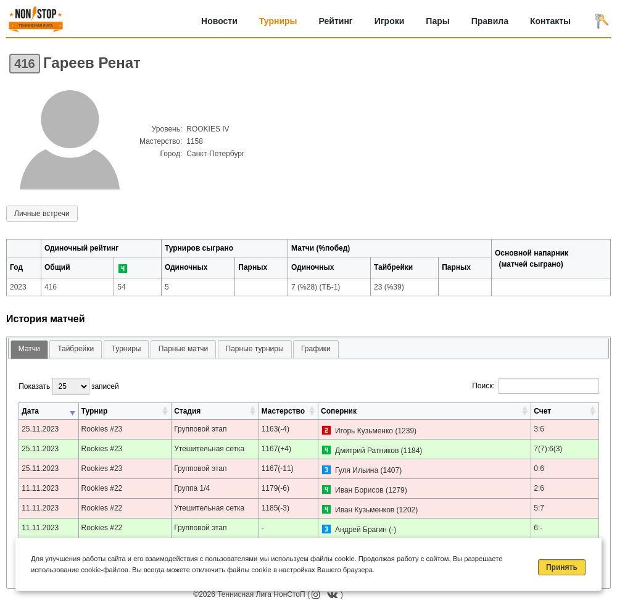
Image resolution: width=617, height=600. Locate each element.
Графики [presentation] (316, 348)
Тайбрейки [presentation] (75, 348)
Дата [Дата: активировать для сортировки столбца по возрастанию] (30, 411)
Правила (489, 21)
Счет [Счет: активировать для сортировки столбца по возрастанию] (542, 411)
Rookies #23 (102, 429)
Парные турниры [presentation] (255, 348)
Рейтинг (336, 21)
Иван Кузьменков (364, 510)
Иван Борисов (359, 490)
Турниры (278, 21)
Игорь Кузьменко (364, 431)
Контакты (550, 21)
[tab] (29, 349)
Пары (437, 21)
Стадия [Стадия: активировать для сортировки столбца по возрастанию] (187, 411)
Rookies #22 (102, 488)
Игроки (390, 21)
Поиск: (535, 386)
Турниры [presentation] (126, 348)
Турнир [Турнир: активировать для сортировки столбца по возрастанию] (94, 411)
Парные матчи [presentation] (183, 348)
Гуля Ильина (356, 470)
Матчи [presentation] (29, 348)
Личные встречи (42, 213)
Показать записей (68, 386)
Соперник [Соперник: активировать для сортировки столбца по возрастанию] (339, 411)
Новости (219, 21)
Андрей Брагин (361, 529)
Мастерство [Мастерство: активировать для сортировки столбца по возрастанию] (283, 411)
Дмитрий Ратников (367, 450)
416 (24, 63)
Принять (562, 567)
